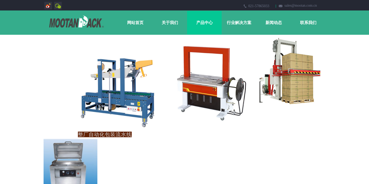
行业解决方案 (239, 22)
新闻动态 (273, 22)
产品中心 (204, 22)
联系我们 (308, 22)
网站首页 (135, 22)
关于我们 (170, 22)
